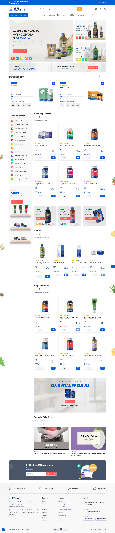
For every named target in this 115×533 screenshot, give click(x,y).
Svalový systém (19, 167)
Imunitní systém (19, 159)
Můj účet (44, 520)
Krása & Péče (62, 506)
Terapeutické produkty (65, 509)
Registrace (45, 518)
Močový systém (19, 175)
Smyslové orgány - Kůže (22, 124)
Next (103, 76)
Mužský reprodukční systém (21, 156)
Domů (43, 15)
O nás (43, 506)
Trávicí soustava (19, 144)
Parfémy (60, 512)
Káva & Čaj (61, 504)
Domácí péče (62, 515)
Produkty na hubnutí (21, 179)
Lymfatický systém (20, 163)
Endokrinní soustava (20, 148)
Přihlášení (45, 515)
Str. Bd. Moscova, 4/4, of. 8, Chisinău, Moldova (24, 512)
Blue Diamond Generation (57, 15)
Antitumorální (19, 121)
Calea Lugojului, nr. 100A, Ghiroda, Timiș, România (25, 510)
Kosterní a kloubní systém (20, 171)
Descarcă (91, 218)
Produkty (71, 15)
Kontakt (91, 15)
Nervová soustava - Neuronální (20, 132)
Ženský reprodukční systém (20, 152)
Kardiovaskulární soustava (19, 140)
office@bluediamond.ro (18, 515)
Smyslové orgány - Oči (21, 128)
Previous (99, 76)
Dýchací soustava (20, 136)
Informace (81, 15)
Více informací (69, 407)
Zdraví (60, 501)
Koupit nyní (20, 51)
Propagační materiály (64, 520)
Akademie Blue (62, 518)
